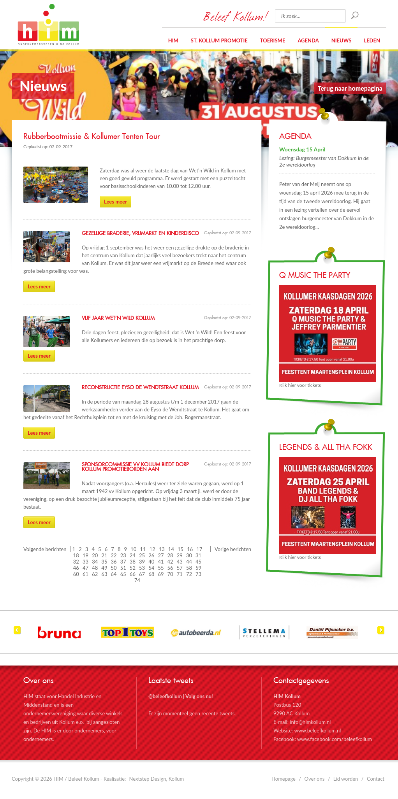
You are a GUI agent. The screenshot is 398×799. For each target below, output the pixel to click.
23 (123, 555)
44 (189, 561)
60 (76, 574)
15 (180, 549)
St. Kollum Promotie (219, 40)
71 (180, 574)
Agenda (308, 40)
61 (85, 574)
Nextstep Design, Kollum (156, 779)
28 (170, 555)
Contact (375, 779)
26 (151, 555)
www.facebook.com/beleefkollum (334, 739)
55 (161, 568)
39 (142, 561)
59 (198, 568)
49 (104, 568)
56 (170, 568)
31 (198, 555)
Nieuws (341, 40)
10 (133, 549)
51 (123, 568)
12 (152, 549)
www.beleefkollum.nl (317, 730)
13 (162, 549)
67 (142, 574)
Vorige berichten (233, 549)
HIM (48, 24)
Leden (372, 40)
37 (123, 561)
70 (170, 574)
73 (198, 574)
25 (142, 555)
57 (180, 568)
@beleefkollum (165, 696)
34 (95, 561)
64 (114, 574)
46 (76, 568)
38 (133, 561)
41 (161, 561)
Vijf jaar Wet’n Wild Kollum (118, 318)
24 (133, 555)
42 (170, 561)
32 (76, 561)
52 (133, 568)
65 (123, 574)
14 (171, 549)
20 (95, 555)
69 (161, 574)
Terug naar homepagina (350, 88)
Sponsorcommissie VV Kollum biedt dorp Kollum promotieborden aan (135, 467)
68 (151, 574)
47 (85, 568)
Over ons (315, 779)
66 (133, 574)
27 (161, 555)
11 (143, 549)
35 (104, 561)
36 (114, 561)
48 (95, 568)
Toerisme (272, 40)
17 (199, 549)
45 (198, 561)
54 (151, 568)
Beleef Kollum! (235, 16)
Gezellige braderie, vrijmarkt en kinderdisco (140, 233)
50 (114, 568)
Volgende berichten (45, 549)
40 (151, 561)
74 (137, 580)
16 (190, 549)
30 (189, 555)
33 (85, 561)
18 (76, 555)
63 (104, 574)
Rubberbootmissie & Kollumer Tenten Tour (91, 136)
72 (189, 574)
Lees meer (115, 201)
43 (180, 561)
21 (104, 555)
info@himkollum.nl (310, 722)
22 (114, 555)
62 (95, 574)
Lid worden (345, 779)
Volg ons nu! (199, 696)
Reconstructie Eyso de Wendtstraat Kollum (140, 387)
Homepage (283, 779)
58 (189, 568)
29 (180, 555)
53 (142, 568)
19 (85, 555)
